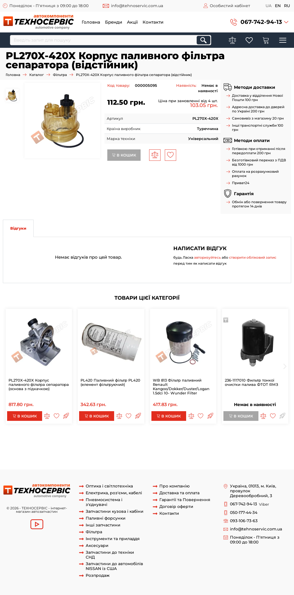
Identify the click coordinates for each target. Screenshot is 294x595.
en (278, 5)
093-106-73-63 (244, 520)
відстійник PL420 (90, 453)
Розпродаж (98, 575)
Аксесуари (97, 545)
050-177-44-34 (243, 512)
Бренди (113, 22)
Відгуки (18, 228)
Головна (91, 22)
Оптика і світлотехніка (109, 486)
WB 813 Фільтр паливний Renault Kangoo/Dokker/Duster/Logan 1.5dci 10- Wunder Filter (181, 386)
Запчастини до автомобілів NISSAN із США (114, 566)
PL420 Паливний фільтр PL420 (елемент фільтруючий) (110, 382)
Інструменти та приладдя (113, 538)
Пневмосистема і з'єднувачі (104, 502)
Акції (132, 22)
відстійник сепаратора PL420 (31, 458)
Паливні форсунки (106, 518)
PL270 (178, 437)
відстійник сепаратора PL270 (89, 458)
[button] (259, 22)
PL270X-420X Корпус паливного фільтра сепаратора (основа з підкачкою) (39, 384)
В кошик (124, 155)
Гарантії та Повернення (184, 499)
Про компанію (174, 486)
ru (287, 5)
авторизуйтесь (207, 257)
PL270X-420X (25, 437)
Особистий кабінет (230, 5)
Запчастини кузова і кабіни (114, 511)
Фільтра (60, 75)
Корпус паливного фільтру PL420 (175, 453)
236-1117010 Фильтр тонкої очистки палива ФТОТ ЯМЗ (251, 382)
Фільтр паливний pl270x (37, 442)
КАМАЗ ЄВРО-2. (186, 464)
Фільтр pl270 (212, 437)
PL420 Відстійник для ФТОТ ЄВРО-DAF (55, 464)
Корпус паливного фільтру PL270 (240, 453)
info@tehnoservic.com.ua (137, 5)
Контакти (153, 22)
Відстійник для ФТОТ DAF (144, 458)
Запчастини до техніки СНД (110, 555)
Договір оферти (176, 506)
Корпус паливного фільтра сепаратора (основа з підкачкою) (97, 437)
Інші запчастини (103, 525)
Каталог (36, 75)
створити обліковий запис (252, 257)
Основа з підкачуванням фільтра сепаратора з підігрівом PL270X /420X (187, 448)
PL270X (164, 437)
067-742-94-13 (261, 21)
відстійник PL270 (125, 453)
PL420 (192, 437)
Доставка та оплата (179, 493)
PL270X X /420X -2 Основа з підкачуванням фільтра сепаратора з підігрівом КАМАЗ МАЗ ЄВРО (152, 442)
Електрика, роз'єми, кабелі (114, 493)
